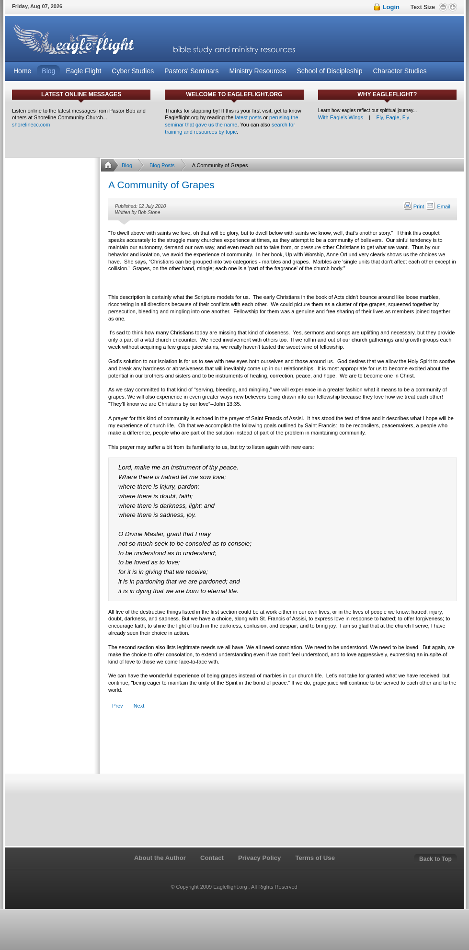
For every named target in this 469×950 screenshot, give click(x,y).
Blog (127, 165)
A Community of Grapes (161, 184)
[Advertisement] (282, 747)
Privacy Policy (259, 857)
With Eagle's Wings (340, 117)
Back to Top (435, 859)
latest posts (248, 117)
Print (414, 206)
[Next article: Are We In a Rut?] (139, 706)
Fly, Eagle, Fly (392, 117)
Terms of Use (315, 857)
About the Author (160, 857)
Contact (212, 857)
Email (437, 206)
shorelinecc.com (31, 124)
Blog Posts (162, 165)
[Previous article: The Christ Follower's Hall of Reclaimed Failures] (117, 706)
